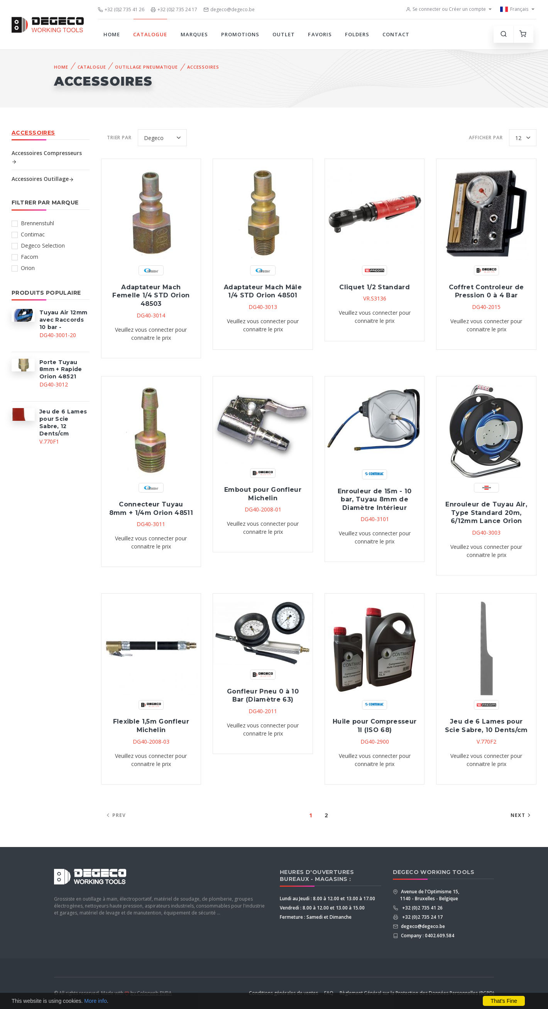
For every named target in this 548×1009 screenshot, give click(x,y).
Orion (28, 268)
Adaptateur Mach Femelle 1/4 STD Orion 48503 (150, 295)
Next (522, 815)
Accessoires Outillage (43, 178)
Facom (29, 256)
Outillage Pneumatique (146, 67)
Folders (357, 34)
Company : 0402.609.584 (427, 935)
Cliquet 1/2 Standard (374, 287)
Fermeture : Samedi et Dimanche (316, 917)
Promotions (240, 34)
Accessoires (203, 67)
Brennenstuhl (37, 223)
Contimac (33, 234)
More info (95, 1001)
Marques (194, 34)
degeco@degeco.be (229, 9)
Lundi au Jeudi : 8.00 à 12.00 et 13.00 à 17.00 (327, 898)
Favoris (320, 34)
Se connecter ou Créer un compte (446, 9)
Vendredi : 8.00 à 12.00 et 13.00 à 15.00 (322, 907)
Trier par (119, 137)
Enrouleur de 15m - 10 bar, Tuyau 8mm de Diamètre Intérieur (375, 499)
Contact (395, 34)
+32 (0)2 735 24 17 (174, 9)
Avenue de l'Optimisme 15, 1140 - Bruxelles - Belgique (429, 895)
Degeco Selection (43, 245)
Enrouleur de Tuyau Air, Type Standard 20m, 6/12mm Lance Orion (486, 513)
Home (111, 34)
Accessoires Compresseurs (47, 156)
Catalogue (150, 34)
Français (514, 9)
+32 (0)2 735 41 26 (121, 9)
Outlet (283, 34)
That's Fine (503, 1001)
